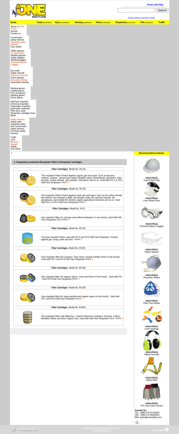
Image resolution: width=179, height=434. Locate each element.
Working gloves (18, 88)
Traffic (162, 22)
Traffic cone (13, 138)
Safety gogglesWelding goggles (19, 61)
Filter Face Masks (151, 303)
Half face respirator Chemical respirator (20, 102)
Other (18, 149)
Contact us (16, 33)
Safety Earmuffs (151, 354)
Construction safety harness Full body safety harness (19, 130)
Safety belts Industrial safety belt (18, 124)
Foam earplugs (152, 329)
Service (14, 31)
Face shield (16, 47)
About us (15, 26)
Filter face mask (18, 111)
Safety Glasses (152, 252)
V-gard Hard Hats (152, 180)
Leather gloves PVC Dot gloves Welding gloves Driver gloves (18, 94)
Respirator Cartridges (71, 162)
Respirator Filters (49, 162)
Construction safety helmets (17, 38)
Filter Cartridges (60, 169)
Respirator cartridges (20, 113)
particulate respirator (20, 108)
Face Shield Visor (151, 200)
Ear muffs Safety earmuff (19, 73)
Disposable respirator (21, 106)
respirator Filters (53, 175)
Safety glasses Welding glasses (18, 53)
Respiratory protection (28, 162)
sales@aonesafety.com (151, 417)
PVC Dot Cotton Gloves (152, 406)
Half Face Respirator (50, 182)
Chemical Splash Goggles (152, 226)
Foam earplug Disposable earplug (20, 80)
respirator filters (52, 217)
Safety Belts (151, 380)
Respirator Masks (151, 277)
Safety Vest (14, 147)
